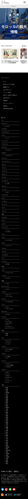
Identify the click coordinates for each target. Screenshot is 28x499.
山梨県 (6, 457)
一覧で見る (23, 46)
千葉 (6, 429)
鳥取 (6, 391)
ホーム (3, 6)
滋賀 (6, 415)
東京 (6, 463)
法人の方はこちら (7, 89)
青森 (6, 419)
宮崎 (6, 399)
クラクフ (7, 126)
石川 (6, 437)
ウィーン (7, 230)
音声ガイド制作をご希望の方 (10, 95)
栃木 (6, 432)
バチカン (7, 375)
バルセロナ (7, 367)
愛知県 (6, 447)
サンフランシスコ (9, 328)
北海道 (6, 453)
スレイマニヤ (8, 240)
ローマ (6, 382)
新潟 (6, 442)
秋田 (6, 397)
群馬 (6, 448)
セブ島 (6, 264)
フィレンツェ (8, 380)
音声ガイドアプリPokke (8, 84)
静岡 (6, 435)
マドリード (7, 363)
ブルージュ (7, 294)
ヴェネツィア (8, 377)
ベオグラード (8, 155)
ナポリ (6, 372)
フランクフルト (8, 308)
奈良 (6, 440)
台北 (6, 335)
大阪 (6, 452)
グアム (6, 319)
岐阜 (6, 412)
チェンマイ (7, 340)
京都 (6, 455)
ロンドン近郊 (8, 349)
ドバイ (6, 138)
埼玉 (6, 410)
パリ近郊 (7, 356)
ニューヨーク (8, 321)
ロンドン (7, 351)
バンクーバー (8, 245)
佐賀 (6, 389)
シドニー (7, 289)
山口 (6, 394)
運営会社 (5, 106)
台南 (6, 333)
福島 (6, 401)
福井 (6, 402)
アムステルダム (8, 301)
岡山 (6, 433)
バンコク (7, 344)
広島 (6, 438)
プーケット (7, 342)
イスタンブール (8, 272)
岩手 (6, 414)
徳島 (6, 387)
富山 (6, 404)
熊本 (6, 405)
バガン (6, 192)
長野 (6, 445)
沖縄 (6, 424)
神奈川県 (7, 450)
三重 (6, 458)
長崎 (6, 460)
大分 (6, 425)
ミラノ (6, 379)
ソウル (6, 283)
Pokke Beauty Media (8, 108)
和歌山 (6, 407)
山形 (6, 409)
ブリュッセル (8, 296)
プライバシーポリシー (8, 103)
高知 (6, 396)
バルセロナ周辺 (8, 365)
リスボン (7, 314)
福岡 (6, 422)
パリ (6, 358)
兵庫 (6, 430)
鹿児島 (6, 392)
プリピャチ (7, 150)
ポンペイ (7, 374)
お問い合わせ (6, 97)
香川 (6, 420)
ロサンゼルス (8, 323)
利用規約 (5, 100)
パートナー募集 (7, 92)
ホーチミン (7, 278)
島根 (6, 461)
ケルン (6, 307)
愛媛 (6, 427)
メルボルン (7, 231)
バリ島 (6, 183)
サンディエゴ (8, 326)
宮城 (6, 417)
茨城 (6, 443)
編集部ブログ (6, 87)
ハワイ (6, 324)
